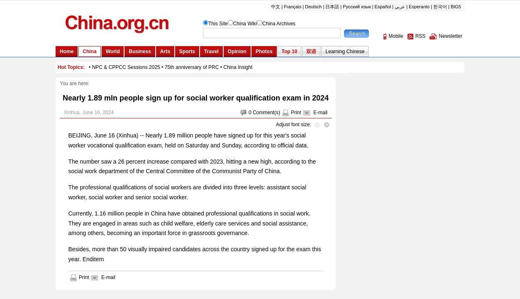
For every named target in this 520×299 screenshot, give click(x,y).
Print (296, 112)
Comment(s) (266, 112)
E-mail (320, 112)
